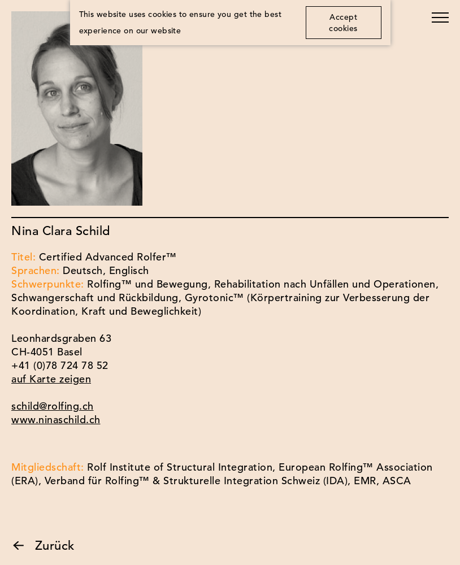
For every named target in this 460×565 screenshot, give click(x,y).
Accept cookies (343, 22)
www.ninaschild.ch (56, 419)
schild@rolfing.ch (52, 405)
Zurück (43, 545)
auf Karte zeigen (51, 378)
